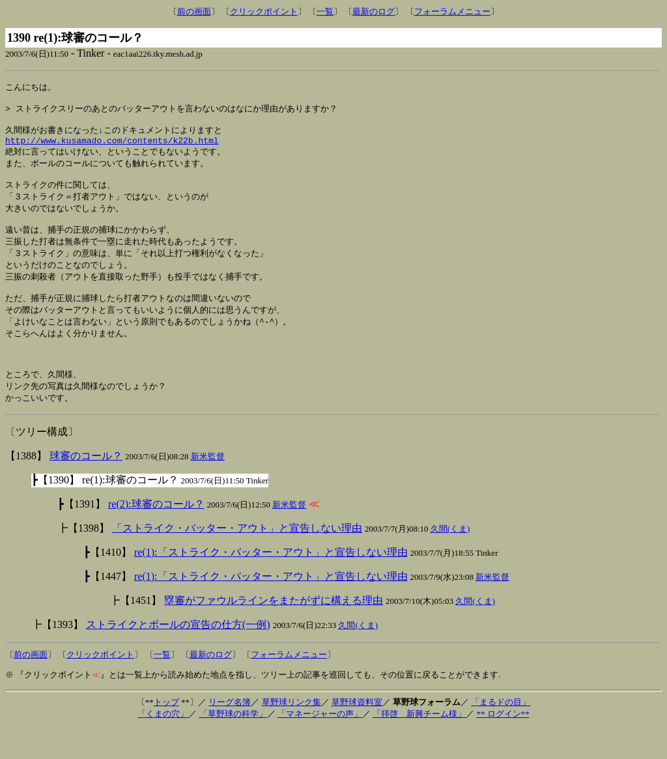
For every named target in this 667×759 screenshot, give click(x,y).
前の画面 (194, 11)
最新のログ (373, 11)
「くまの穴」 (162, 744)
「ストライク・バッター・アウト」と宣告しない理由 (237, 558)
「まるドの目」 (500, 733)
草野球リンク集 (291, 733)
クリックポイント (264, 11)
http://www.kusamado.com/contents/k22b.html (112, 148)
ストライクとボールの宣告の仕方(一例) (178, 655)
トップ (166, 733)
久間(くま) (450, 559)
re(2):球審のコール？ (156, 534)
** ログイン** (502, 744)
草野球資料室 (357, 733)
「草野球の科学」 (233, 744)
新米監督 (208, 487)
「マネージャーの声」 (319, 744)
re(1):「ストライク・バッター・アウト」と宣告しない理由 (271, 582)
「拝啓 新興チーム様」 (419, 744)
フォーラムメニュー (452, 11)
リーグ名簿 (229, 733)
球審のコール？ (86, 486)
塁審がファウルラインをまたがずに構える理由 (273, 631)
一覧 (325, 11)
